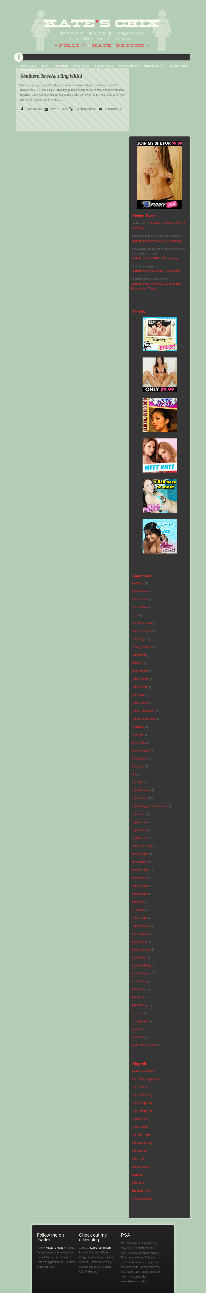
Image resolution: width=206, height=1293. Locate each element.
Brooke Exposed (142, 1103)
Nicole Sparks (140, 894)
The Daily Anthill (141, 1190)
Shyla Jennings (141, 949)
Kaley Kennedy (141, 790)
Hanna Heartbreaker (144, 718)
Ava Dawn (138, 583)
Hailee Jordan (140, 702)
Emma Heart (139, 687)
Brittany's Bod (140, 599)
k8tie (134, 774)
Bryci (45, 65)
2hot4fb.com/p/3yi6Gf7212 (166, 223)
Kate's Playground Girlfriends (149, 806)
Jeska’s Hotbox (179, 65)
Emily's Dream (140, 679)
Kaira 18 (137, 782)
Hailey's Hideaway (143, 710)
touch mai (137, 1013)
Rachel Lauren (140, 933)
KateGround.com (100, 1247)
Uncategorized (140, 1021)
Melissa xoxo (139, 878)
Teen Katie (138, 997)
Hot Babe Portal (141, 1135)
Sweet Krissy (81, 65)
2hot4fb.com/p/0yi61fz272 (147, 258)
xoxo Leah (138, 1037)
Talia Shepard (140, 989)
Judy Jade (138, 766)
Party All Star (139, 917)
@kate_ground (54, 1247)
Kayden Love (140, 822)
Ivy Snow (137, 734)
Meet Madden (140, 862)
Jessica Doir (139, 758)
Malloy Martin (140, 854)
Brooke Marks (140, 607)
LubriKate (137, 1174)
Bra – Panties (140, 1087)
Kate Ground (29, 65)
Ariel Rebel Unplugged (145, 1079)
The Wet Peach (141, 1005)
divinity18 (137, 663)
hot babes (138, 726)
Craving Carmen (154, 65)
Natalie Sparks (140, 886)
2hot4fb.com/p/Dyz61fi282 (147, 271)
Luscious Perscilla (142, 846)
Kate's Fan (138, 1158)
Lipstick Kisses (141, 1166)
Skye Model (139, 957)
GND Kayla (138, 695)
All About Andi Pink (143, 1071)
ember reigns (140, 671)
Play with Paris (141, 925)
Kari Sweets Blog (142, 1143)
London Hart (139, 838)
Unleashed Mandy (143, 1198)
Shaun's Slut (139, 941)
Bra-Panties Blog (142, 1095)
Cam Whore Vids (31, 70)
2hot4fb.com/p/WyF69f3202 (148, 240)
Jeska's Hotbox (141, 750)
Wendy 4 (137, 1029)
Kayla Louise (139, 830)
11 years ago (174, 240)
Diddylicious (61, 65)
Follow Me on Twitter (143, 288)
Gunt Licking (139, 1127)
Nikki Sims (138, 901)
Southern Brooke (128, 65)
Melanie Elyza (140, 870)
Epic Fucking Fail (142, 1111)
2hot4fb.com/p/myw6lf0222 (148, 283)
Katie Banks (139, 814)
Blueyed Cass (140, 591)
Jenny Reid (138, 742)
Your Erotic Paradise (144, 1045)
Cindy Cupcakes (141, 631)
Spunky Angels (104, 65)
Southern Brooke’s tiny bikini (51, 75)
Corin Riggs (139, 639)
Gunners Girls (140, 1119)
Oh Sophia (138, 909)
